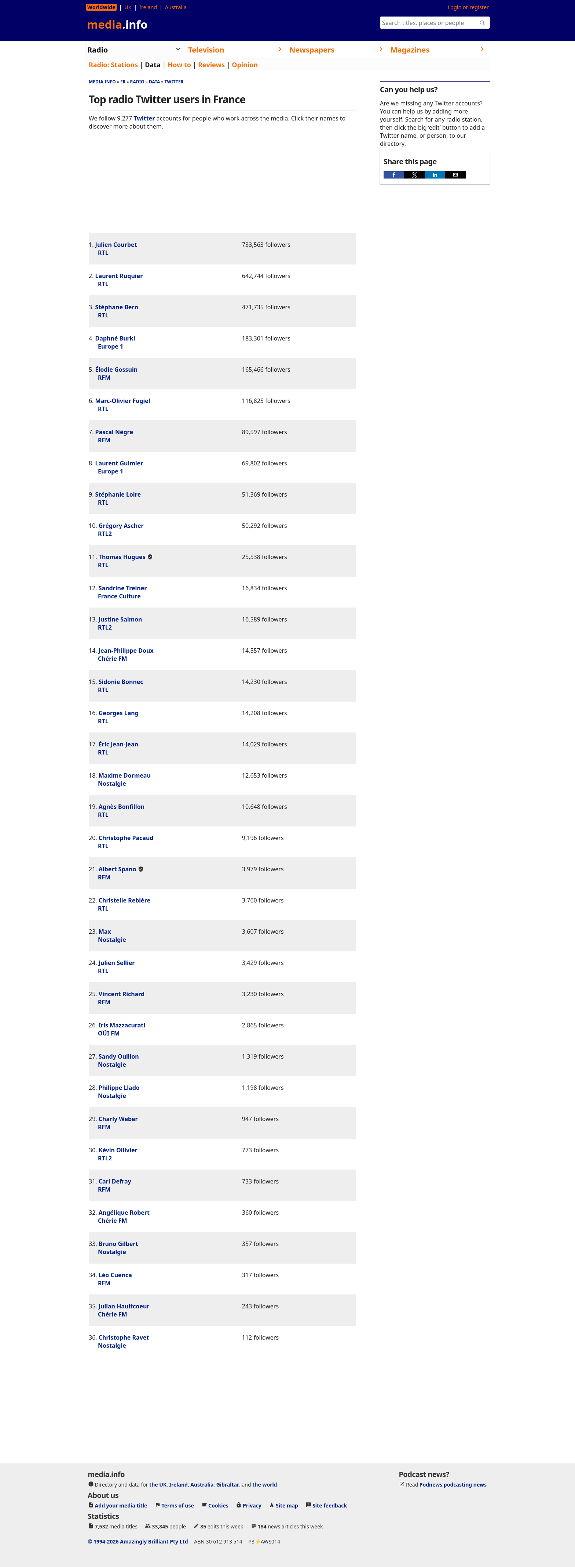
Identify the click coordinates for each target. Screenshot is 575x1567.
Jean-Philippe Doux (126, 650)
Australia (176, 7)
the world (264, 1484)
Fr (122, 82)
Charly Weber (118, 1119)
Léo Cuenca (115, 1275)
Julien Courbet (116, 245)
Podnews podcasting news (453, 1484)
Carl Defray (115, 1181)
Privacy (252, 1505)
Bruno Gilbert (118, 1244)
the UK (157, 1484)
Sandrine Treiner (123, 588)
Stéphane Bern (116, 307)
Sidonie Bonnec (121, 682)
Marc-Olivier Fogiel (122, 401)
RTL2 (105, 534)
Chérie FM (112, 659)
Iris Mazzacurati (122, 1025)
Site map (287, 1505)
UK (127, 7)
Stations (124, 64)
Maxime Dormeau (125, 775)
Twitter (174, 82)
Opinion (245, 64)
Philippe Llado (119, 1088)
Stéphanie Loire (118, 494)
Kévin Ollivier (118, 1150)
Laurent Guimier (119, 463)
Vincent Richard (121, 994)
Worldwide (101, 7)
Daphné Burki (115, 338)
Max (105, 931)
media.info (102, 82)
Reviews (211, 64)
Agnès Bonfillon (121, 807)
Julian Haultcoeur (124, 1306)
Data (153, 64)
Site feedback (329, 1505)
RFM (104, 378)
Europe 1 (110, 346)
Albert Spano (117, 869)
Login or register (468, 7)
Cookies (218, 1505)
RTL (103, 253)
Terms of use (178, 1505)
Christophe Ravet (124, 1337)
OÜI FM (109, 1033)
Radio (137, 82)
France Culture (119, 596)
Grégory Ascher (121, 526)
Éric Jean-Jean (118, 744)
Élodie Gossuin (116, 369)
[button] (394, 175)
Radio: (99, 64)
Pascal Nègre (114, 432)
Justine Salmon (120, 619)
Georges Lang (119, 713)
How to (179, 64)
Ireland (148, 7)
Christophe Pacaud (126, 838)
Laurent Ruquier (119, 276)
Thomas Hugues (122, 557)
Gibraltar (227, 1484)
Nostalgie (112, 783)
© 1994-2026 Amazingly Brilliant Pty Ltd (138, 1541)
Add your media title (121, 1505)
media (117, 24)
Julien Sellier (117, 963)
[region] (222, 187)
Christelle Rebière (124, 900)
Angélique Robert (124, 1212)
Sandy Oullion (119, 1056)
